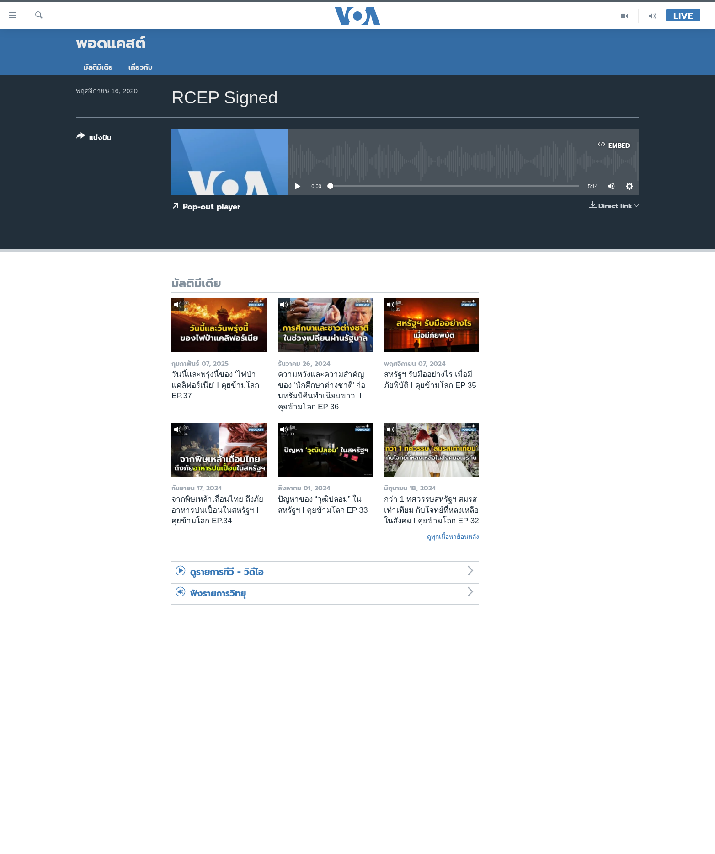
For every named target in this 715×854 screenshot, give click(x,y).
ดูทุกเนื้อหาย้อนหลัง (453, 536)
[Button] (94, 138)
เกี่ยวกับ (140, 67)
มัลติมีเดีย (98, 67)
